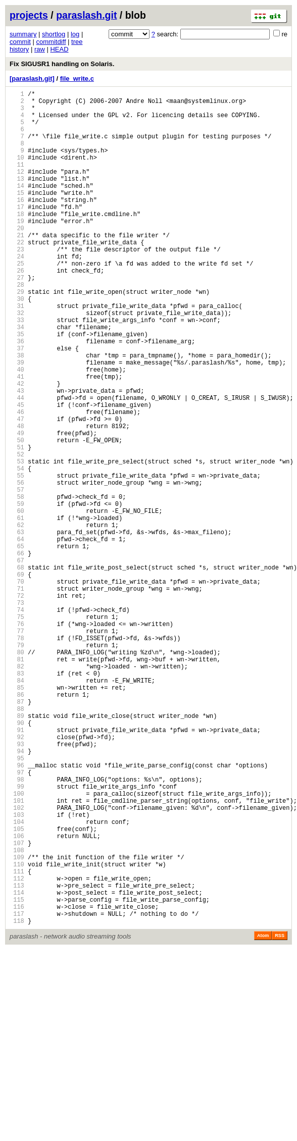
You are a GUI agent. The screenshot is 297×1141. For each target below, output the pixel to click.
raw (39, 49)
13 (17, 198)
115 (17, 1073)
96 (17, 910)
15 (17, 215)
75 (17, 730)
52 (17, 533)
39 (17, 421)
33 (17, 370)
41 (17, 438)
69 (17, 679)
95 (17, 902)
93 (17, 884)
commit (20, 41)
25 (17, 301)
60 (17, 601)
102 (17, 962)
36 (17, 395)
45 (17, 473)
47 (17, 490)
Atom (263, 1114)
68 (17, 670)
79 (17, 764)
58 (17, 584)
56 (17, 567)
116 (17, 1082)
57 (17, 576)
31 (17, 352)
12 (17, 189)
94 (17, 893)
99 (17, 936)
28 (17, 327)
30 (17, 344)
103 (17, 970)
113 (17, 1056)
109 (17, 1022)
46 (17, 481)
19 (17, 249)
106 (17, 996)
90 (17, 859)
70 (17, 687)
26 (17, 309)
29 (17, 335)
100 (17, 945)
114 (17, 1065)
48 (17, 498)
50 (17, 515)
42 (17, 447)
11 (17, 181)
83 (17, 799)
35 (17, 387)
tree (76, 41)
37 (17, 404)
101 (17, 953)
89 (17, 850)
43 (17, 455)
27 (17, 318)
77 (17, 747)
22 (17, 275)
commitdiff (51, 41)
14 (17, 206)
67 (17, 661)
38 (17, 412)
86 (17, 824)
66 (17, 653)
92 (17, 876)
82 (17, 790)
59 (17, 593)
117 (17, 1090)
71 (17, 696)
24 (17, 292)
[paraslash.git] (32, 78)
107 (17, 1005)
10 (17, 172)
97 (17, 919)
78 (17, 756)
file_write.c (77, 78)
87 (17, 833)
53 (17, 541)
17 (17, 232)
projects (29, 15)
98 (17, 927)
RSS (279, 1114)
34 (17, 378)
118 (17, 1099)
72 (17, 704)
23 (17, 284)
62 (17, 618)
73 (17, 713)
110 (17, 1030)
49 (17, 507)
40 (17, 430)
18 (17, 241)
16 (17, 224)
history (19, 49)
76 (17, 739)
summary (23, 34)
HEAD (59, 49)
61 (17, 610)
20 (17, 258)
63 (17, 627)
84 (17, 807)
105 (17, 987)
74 (17, 721)
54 (17, 550)
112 (17, 1048)
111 (17, 1039)
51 (17, 524)
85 (17, 816)
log (75, 34)
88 (17, 842)
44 (17, 464)
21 (17, 267)
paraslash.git (86, 15)
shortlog (53, 34)
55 (17, 558)
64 (17, 636)
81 (17, 781)
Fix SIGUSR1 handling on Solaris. (62, 64)
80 (17, 773)
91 (17, 867)
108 (17, 1013)
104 (17, 979)
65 (17, 644)
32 (17, 361)
